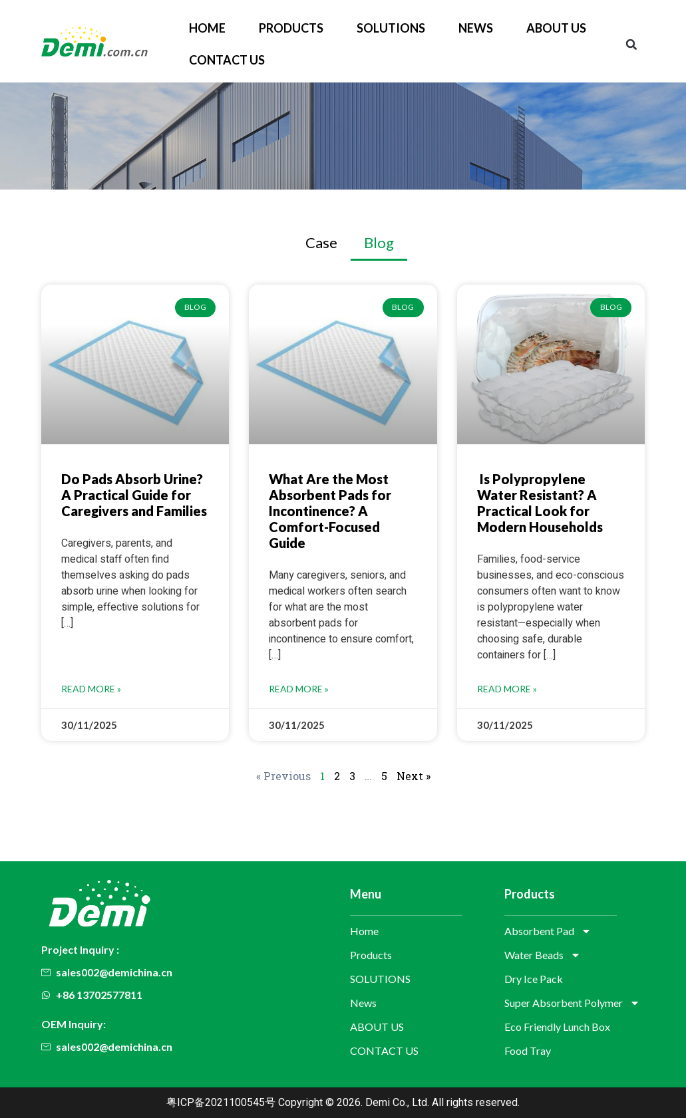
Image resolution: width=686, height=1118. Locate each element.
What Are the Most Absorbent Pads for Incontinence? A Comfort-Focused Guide (330, 511)
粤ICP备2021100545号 (220, 1102)
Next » (413, 776)
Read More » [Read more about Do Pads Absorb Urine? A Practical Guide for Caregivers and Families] (91, 689)
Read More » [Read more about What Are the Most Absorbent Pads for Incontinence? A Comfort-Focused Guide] (299, 689)
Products (291, 28)
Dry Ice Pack (533, 978)
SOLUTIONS (391, 28)
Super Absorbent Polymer (572, 1003)
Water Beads (542, 955)
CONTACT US (227, 60)
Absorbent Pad (548, 931)
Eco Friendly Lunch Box (557, 1026)
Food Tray (527, 1050)
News (475, 28)
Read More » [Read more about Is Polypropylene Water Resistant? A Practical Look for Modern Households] (507, 689)
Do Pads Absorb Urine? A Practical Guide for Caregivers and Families (134, 495)
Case (321, 242)
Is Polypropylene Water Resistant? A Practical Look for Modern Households (540, 503)
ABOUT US (556, 28)
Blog (379, 242)
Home (207, 28)
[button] (631, 45)
